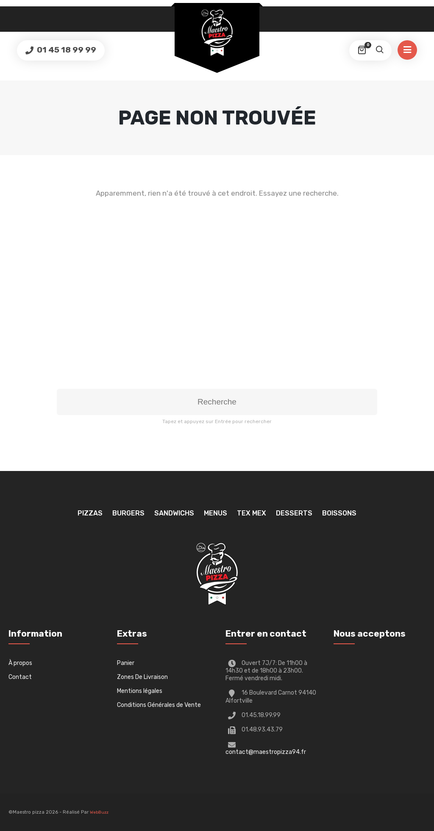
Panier (125, 663)
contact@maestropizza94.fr (265, 752)
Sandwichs (174, 513)
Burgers (128, 513)
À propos (20, 663)
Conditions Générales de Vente (159, 705)
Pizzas (90, 513)
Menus (215, 513)
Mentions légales (139, 691)
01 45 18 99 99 (65, 50)
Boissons (339, 513)
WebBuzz (99, 812)
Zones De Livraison (142, 677)
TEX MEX (251, 513)
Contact (20, 677)
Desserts (294, 513)
